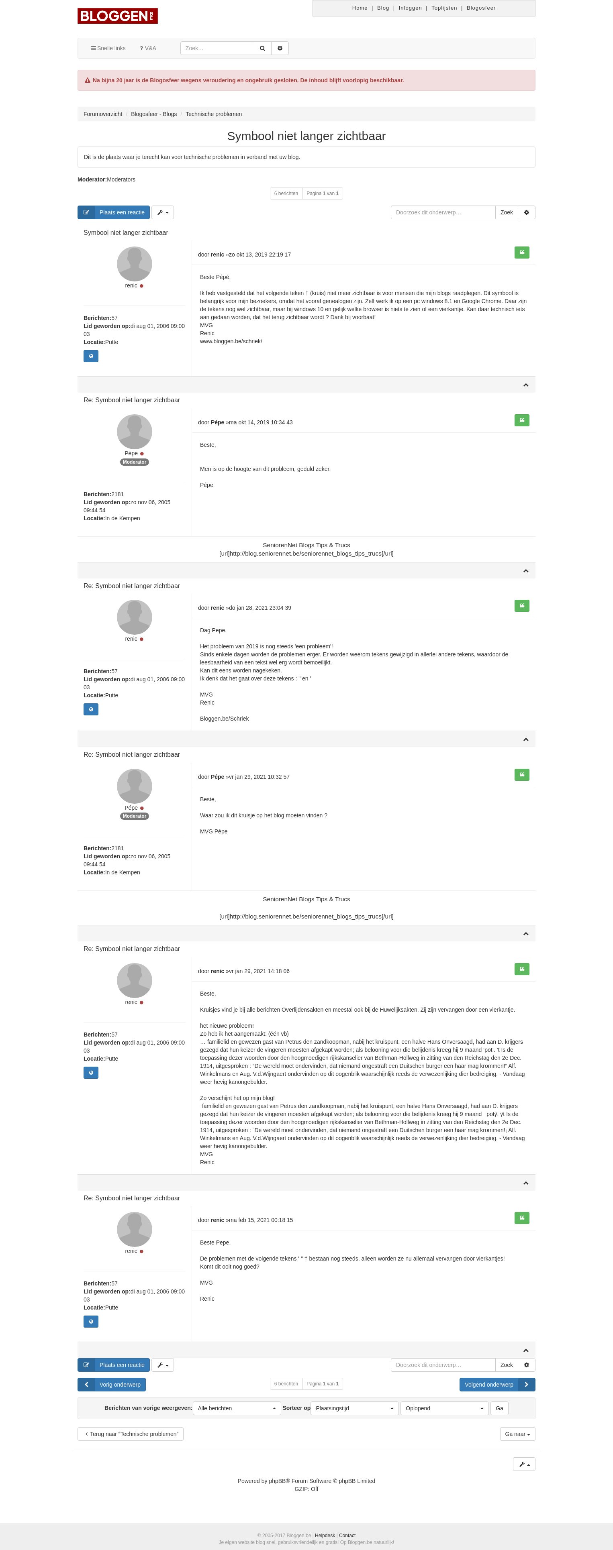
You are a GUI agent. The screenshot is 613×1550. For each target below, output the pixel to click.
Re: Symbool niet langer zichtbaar (132, 401)
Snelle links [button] (108, 48)
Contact (347, 1535)
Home (360, 8)
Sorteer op (340, 1413)
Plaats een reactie (111, 212)
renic (131, 286)
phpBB (277, 1486)
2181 (117, 496)
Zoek (507, 212)
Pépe (131, 455)
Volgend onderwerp (500, 1389)
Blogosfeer (481, 8)
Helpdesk (325, 1535)
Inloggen (410, 8)
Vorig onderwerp (109, 1389)
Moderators (121, 179)
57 (114, 319)
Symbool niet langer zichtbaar (306, 136)
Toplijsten (444, 8)
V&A (147, 48)
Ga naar (517, 1439)
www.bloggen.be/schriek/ (231, 341)
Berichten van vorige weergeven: (192, 1413)
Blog (383, 8)
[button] (237, 1413)
